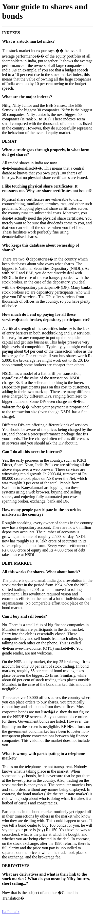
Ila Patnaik (11, 911)
